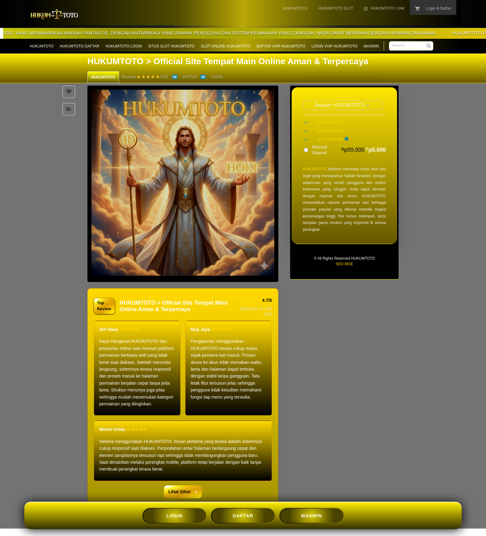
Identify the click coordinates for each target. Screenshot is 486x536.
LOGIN (217, 77)
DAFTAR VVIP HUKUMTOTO (280, 46)
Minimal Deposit (349, 149)
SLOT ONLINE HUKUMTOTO (225, 46)
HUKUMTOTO (42, 46)
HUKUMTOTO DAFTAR (79, 46)
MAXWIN (371, 46)
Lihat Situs (182, 491)
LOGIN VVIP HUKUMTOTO (334, 46)
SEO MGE (344, 264)
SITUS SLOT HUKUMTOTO (171, 46)
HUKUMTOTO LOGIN (123, 46)
